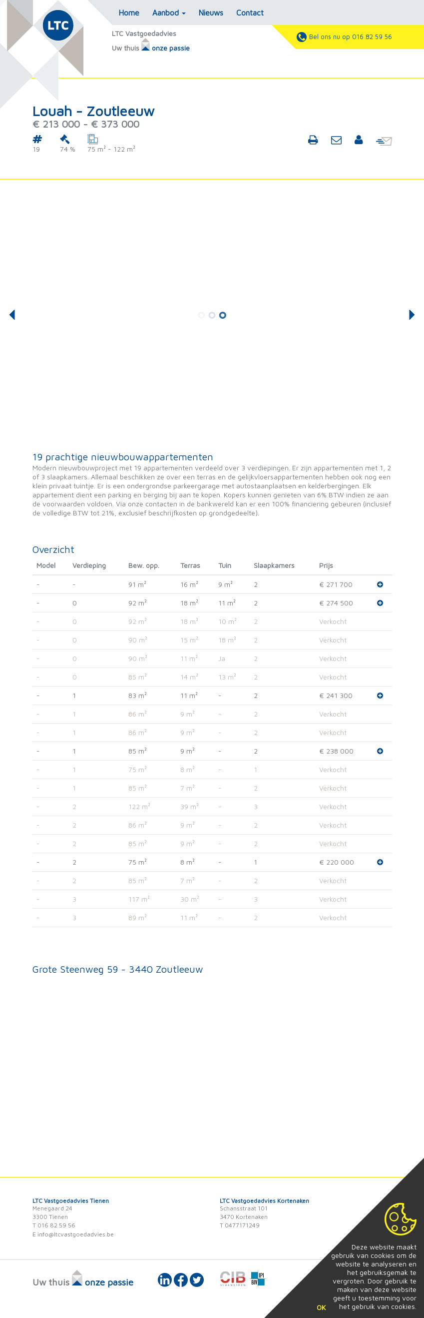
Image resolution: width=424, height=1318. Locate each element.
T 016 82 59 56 (53, 1225)
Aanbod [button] (169, 12)
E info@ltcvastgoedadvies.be (73, 1234)
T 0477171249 (240, 1225)
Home (129, 12)
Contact (250, 12)
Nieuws (211, 12)
